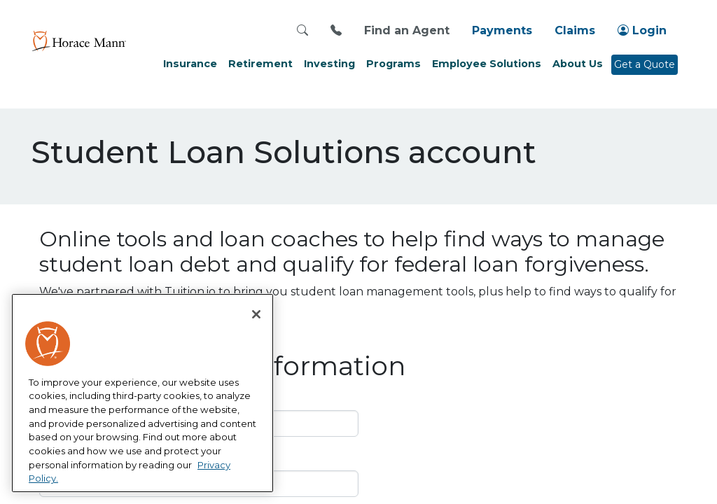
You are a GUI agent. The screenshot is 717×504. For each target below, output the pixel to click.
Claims (575, 30)
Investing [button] (329, 63)
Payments (502, 30)
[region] (142, 393)
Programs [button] (393, 63)
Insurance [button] (190, 63)
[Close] (256, 314)
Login (642, 30)
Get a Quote (644, 64)
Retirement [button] (260, 63)
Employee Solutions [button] (486, 63)
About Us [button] (577, 63)
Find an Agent (407, 30)
